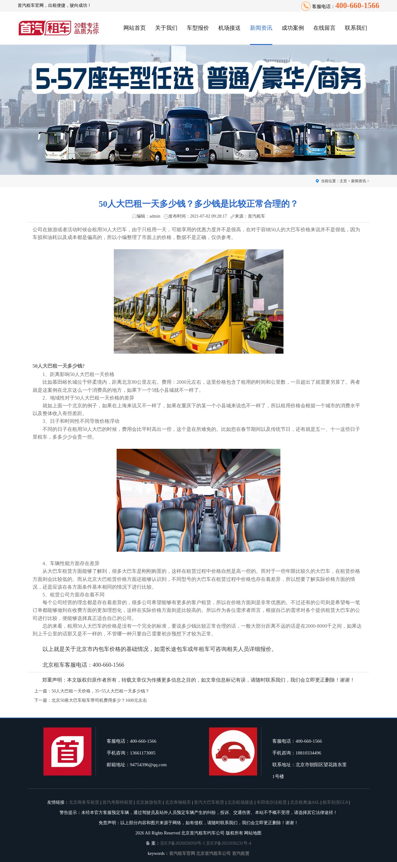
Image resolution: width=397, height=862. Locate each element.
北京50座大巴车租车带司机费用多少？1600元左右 (99, 700)
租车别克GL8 (335, 802)
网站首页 (134, 28)
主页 (343, 181)
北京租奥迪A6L (304, 802)
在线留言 (324, 28)
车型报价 (198, 28)
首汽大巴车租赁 (209, 802)
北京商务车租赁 (84, 802)
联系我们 (356, 28)
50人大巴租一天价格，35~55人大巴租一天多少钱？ (100, 691)
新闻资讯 (261, 28)
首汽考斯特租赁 (117, 802)
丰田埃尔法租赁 (271, 802)
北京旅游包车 (149, 802)
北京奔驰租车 (178, 802)
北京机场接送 (240, 802)
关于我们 (166, 28)
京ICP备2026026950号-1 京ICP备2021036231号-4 (205, 843)
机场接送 (229, 28)
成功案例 (293, 28)
